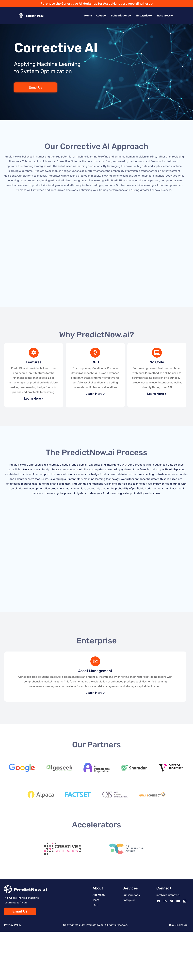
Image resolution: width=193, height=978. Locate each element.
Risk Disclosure (178, 924)
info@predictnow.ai (168, 895)
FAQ (95, 905)
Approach (99, 894)
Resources (165, 15)
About (101, 15)
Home (88, 15)
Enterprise (144, 15)
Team (96, 899)
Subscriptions (121, 15)
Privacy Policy (12, 924)
